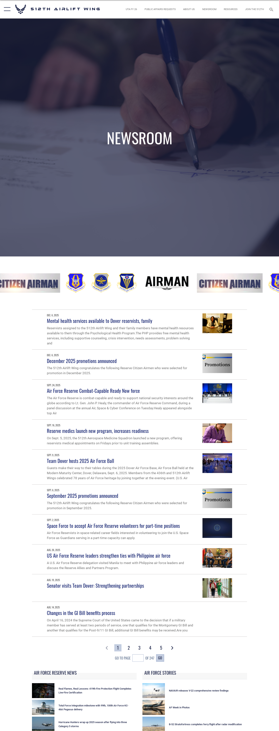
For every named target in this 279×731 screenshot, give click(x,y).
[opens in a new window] (131, 9)
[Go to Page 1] (117, 648)
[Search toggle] (272, 9)
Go (160, 657)
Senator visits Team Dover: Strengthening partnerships (95, 585)
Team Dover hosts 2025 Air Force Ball (80, 460)
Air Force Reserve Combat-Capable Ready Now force (93, 390)
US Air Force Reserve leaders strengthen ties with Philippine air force (108, 555)
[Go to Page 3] (139, 648)
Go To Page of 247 (134, 658)
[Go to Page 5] (161, 648)
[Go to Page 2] (128, 648)
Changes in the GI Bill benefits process (81, 612)
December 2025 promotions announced (82, 360)
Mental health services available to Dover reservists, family (99, 320)
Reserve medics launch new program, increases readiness (98, 430)
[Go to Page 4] (150, 648)
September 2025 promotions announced (82, 495)
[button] (6, 9)
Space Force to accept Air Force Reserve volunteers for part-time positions (113, 525)
